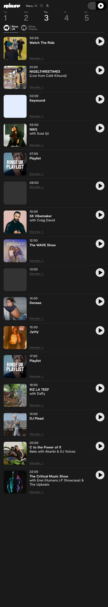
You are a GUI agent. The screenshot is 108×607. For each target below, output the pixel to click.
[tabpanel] (54, 265)
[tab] (11, 29)
